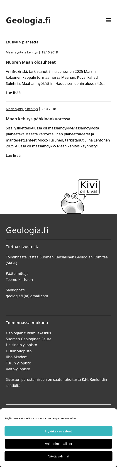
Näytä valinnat (58, 456)
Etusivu (12, 42)
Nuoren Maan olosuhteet (31, 62)
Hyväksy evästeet (58, 431)
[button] (108, 20)
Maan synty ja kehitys (22, 52)
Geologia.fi (28, 20)
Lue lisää (13, 92)
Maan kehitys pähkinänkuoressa (38, 118)
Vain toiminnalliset (58, 444)
